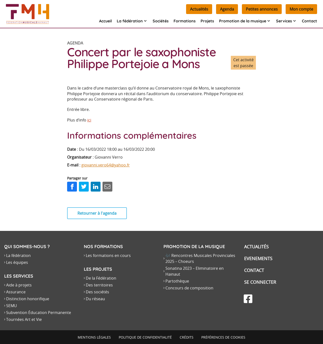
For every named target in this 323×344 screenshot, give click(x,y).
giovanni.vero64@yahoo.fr (105, 165)
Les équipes (17, 262)
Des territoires (99, 285)
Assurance (16, 292)
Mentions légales (94, 337)
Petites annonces (262, 9)
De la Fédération (101, 278)
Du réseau (95, 298)
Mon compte (301, 9)
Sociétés (161, 20)
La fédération (18, 255)
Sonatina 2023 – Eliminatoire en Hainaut (194, 271)
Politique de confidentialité (145, 337)
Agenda (227, 9)
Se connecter (260, 282)
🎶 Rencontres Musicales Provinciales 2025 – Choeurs (200, 258)
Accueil (105, 20)
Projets (207, 20)
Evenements (258, 258)
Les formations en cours (108, 255)
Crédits (186, 337)
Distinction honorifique (27, 298)
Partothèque (177, 281)
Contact (309, 20)
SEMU (11, 305)
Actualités (199, 9)
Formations (185, 20)
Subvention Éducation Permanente (38, 312)
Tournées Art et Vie (24, 319)
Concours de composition (189, 288)
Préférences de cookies (223, 337)
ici (89, 120)
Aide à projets (19, 285)
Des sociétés (97, 292)
